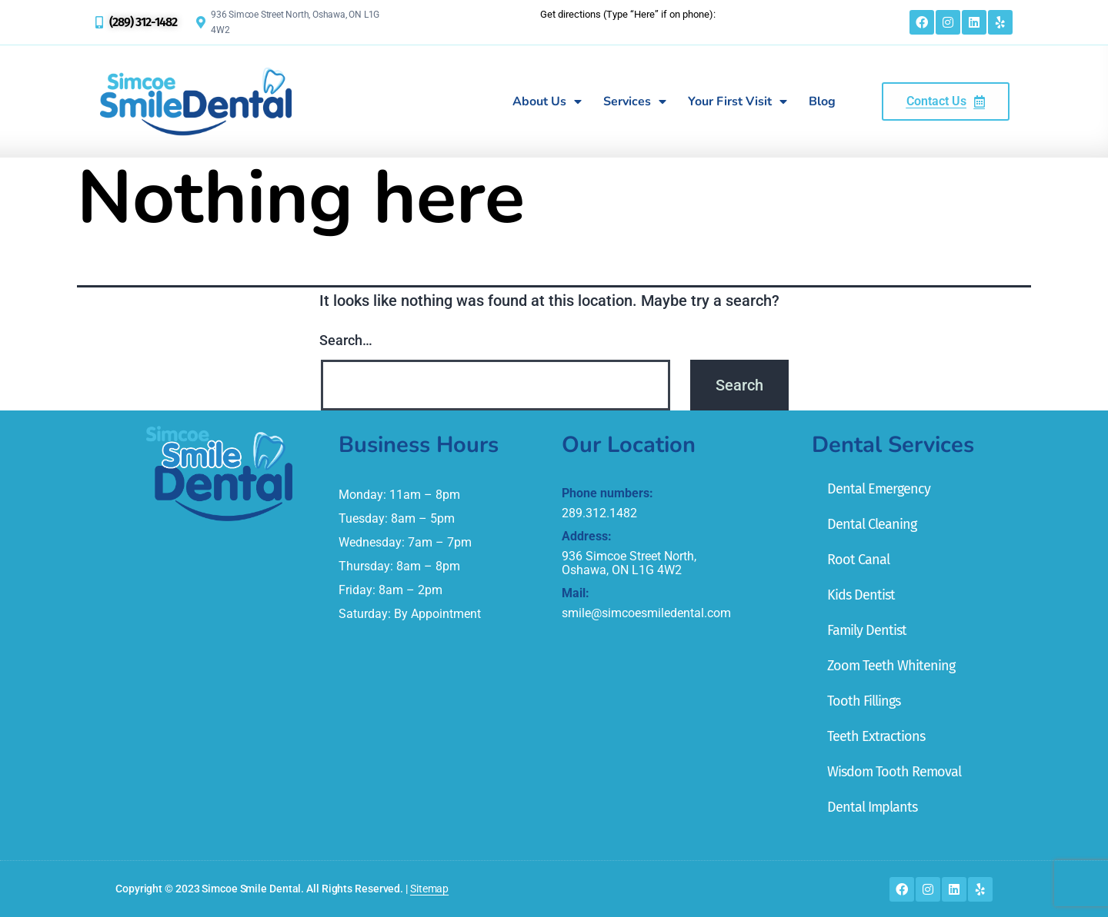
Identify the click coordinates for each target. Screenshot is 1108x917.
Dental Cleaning (871, 524)
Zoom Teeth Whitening (891, 665)
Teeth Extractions (876, 736)
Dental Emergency (878, 488)
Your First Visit (737, 101)
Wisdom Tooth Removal (894, 771)
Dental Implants (872, 807)
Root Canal (858, 559)
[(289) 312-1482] (99, 22)
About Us (547, 101)
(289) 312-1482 (143, 22)
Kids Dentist (861, 594)
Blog (822, 101)
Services (634, 101)
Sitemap (429, 888)
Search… (345, 340)
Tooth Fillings (863, 701)
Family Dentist (866, 630)
